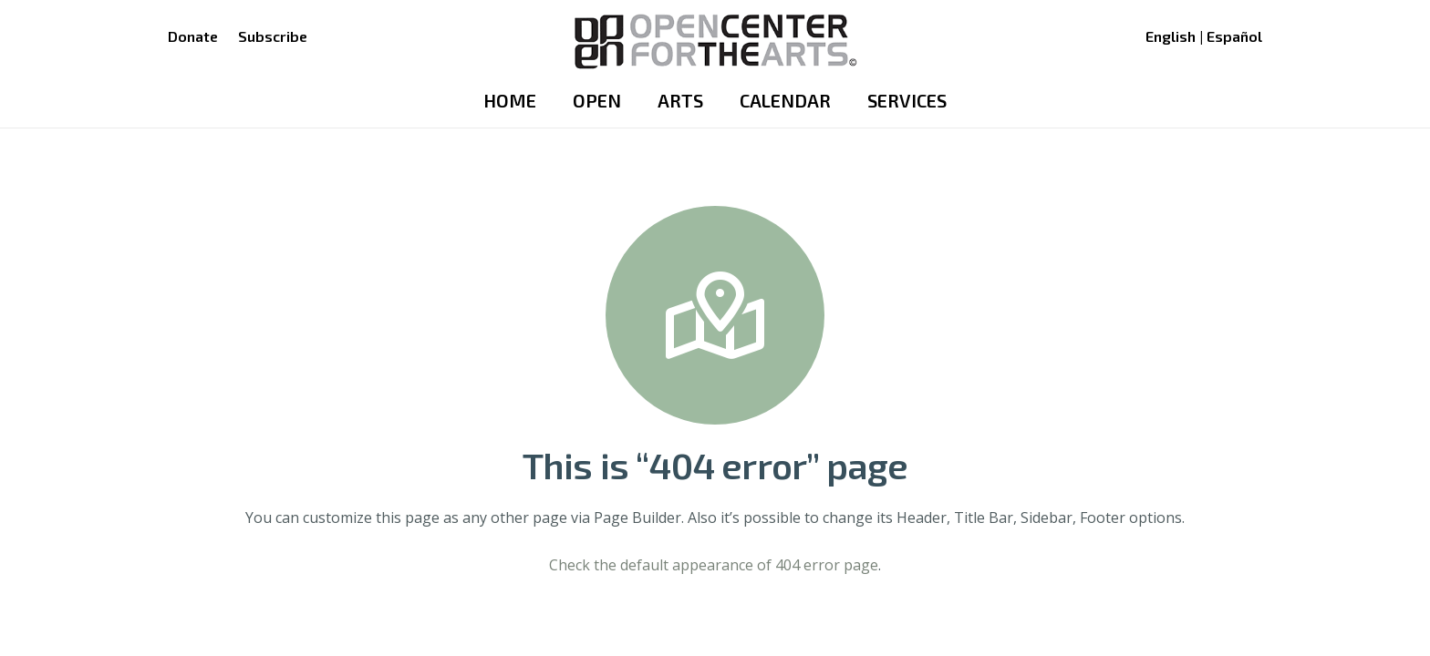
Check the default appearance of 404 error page (713, 565)
